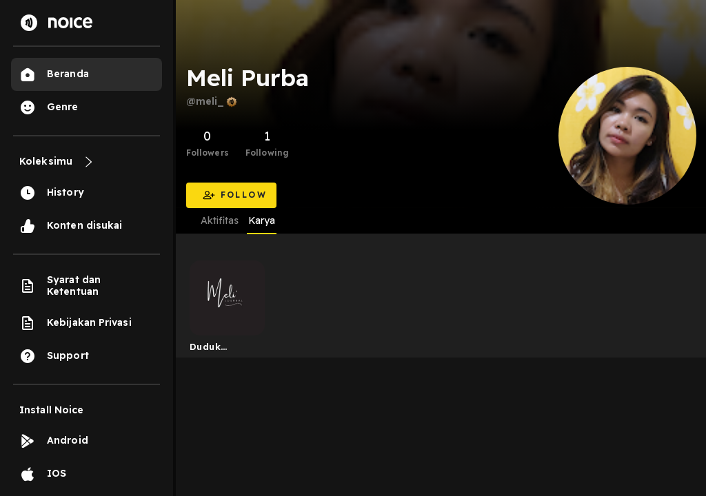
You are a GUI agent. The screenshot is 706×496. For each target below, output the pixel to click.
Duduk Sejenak (209, 349)
